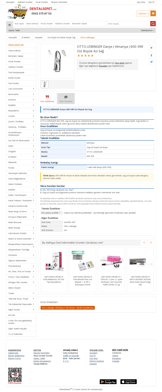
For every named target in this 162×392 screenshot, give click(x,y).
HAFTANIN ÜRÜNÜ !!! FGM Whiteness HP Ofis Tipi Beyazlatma (53, 279)
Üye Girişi (141, 2)
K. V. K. (66, 361)
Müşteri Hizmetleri (41, 353)
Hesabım (93, 353)
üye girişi (119, 63)
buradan (103, 66)
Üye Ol (151, 2)
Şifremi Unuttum (97, 361)
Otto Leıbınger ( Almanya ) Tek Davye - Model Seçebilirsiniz (68, 307)
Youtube (115, 361)
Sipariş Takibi (39, 358)
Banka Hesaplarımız (42, 361)
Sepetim (144, 13)
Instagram (116, 358)
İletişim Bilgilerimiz (16, 355)
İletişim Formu (14, 358)
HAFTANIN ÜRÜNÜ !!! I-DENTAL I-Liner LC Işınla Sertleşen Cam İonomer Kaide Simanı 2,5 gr (111, 280)
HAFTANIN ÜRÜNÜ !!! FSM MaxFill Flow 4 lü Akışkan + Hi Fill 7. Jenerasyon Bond (82, 280)
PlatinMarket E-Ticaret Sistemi (73, 389)
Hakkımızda (13, 353)
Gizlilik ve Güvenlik (71, 355)
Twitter (115, 355)
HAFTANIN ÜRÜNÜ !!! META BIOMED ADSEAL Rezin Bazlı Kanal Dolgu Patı (140, 280)
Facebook (116, 352)
